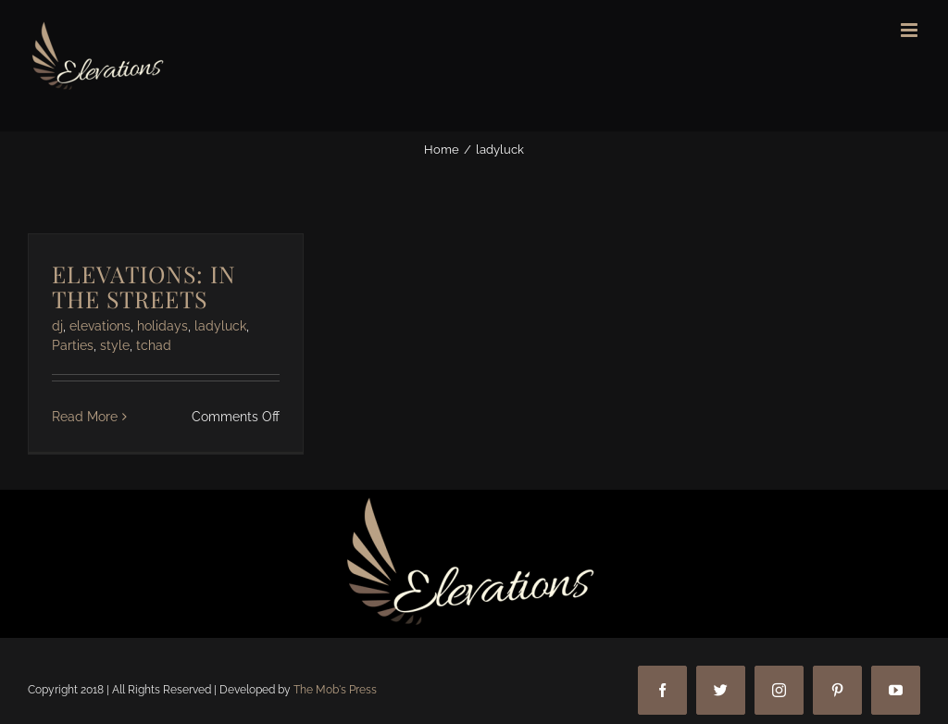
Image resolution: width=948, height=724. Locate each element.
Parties (73, 345)
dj (57, 325)
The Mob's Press (335, 689)
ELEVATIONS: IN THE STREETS (144, 286)
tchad (153, 345)
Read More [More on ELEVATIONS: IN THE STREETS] (85, 416)
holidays (162, 325)
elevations (100, 325)
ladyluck (220, 325)
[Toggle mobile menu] (910, 30)
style (115, 345)
